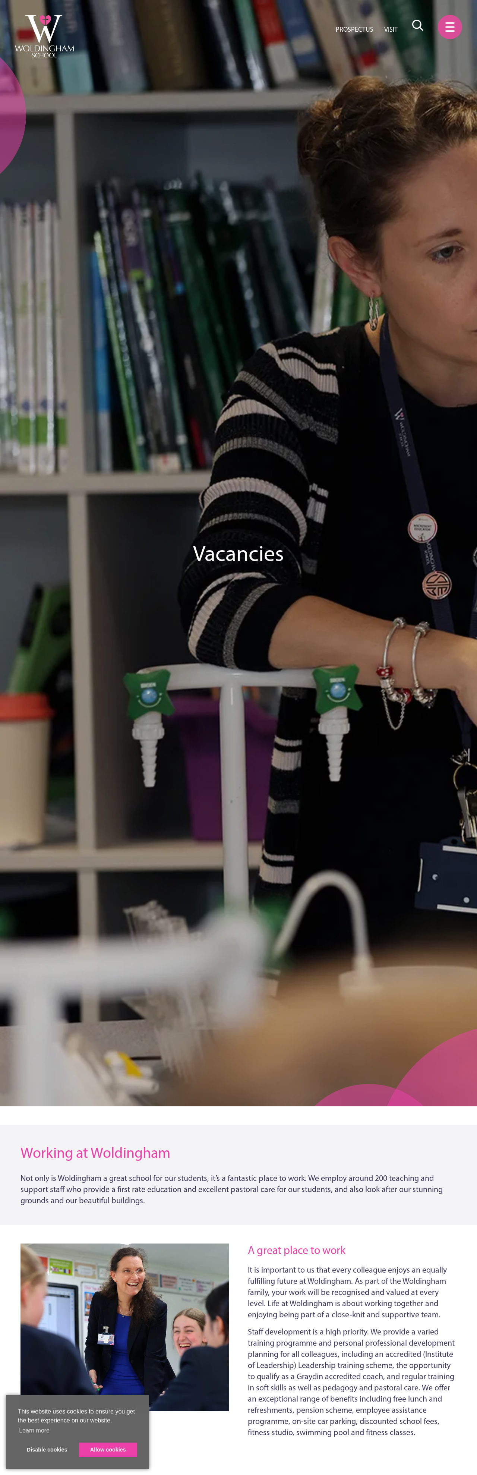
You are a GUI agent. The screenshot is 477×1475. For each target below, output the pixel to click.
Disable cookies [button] (47, 1450)
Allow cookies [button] (108, 1450)
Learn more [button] (34, 1430)
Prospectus (354, 29)
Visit (391, 29)
